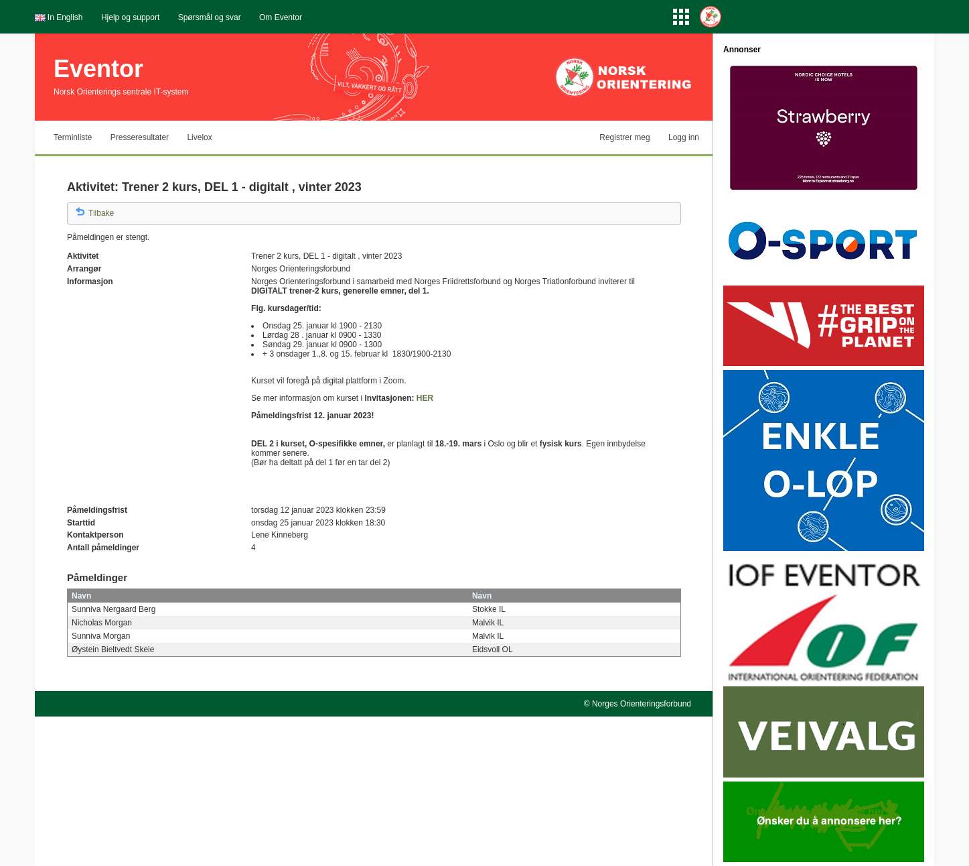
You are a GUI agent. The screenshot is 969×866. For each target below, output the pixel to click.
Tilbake (101, 213)
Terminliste (73, 137)
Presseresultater (139, 137)
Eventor (98, 68)
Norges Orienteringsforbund (641, 703)
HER (425, 398)
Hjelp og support (130, 17)
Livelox (199, 137)
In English (65, 17)
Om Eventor (280, 17)
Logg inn (683, 137)
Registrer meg (624, 137)
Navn (81, 596)
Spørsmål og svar (209, 17)
